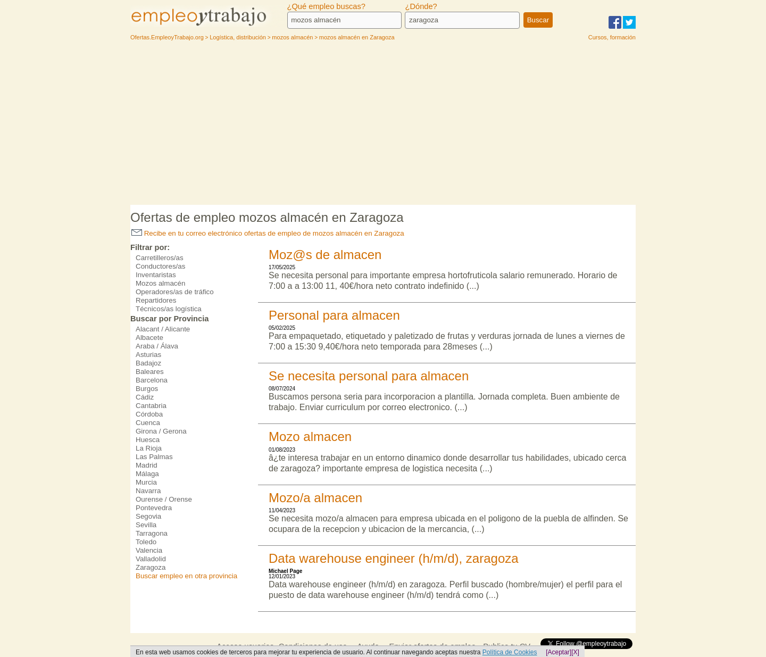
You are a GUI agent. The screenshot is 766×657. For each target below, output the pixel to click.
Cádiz (145, 397)
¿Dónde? (421, 6)
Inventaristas (156, 275)
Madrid (146, 465)
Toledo (146, 542)
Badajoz (148, 363)
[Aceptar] (558, 652)
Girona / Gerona (161, 431)
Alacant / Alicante (163, 329)
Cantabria (151, 406)
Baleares (150, 372)
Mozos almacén (160, 283)
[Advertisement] (383, 125)
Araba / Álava (157, 346)
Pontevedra (154, 508)
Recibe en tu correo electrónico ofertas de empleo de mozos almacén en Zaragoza (267, 233)
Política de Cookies (509, 652)
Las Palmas (154, 457)
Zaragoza (150, 567)
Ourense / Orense (164, 499)
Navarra (148, 491)
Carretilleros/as (160, 258)
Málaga (147, 474)
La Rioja (149, 448)
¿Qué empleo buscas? (326, 6)
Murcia (146, 482)
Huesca (148, 440)
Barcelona (152, 380)
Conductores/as (160, 266)
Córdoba (149, 414)
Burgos (147, 389)
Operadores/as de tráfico (175, 292)
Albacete (149, 338)
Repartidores (156, 300)
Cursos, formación (612, 37)
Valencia (149, 550)
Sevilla (146, 525)
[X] (575, 652)
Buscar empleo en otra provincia (186, 576)
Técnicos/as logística (169, 309)
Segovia (148, 516)
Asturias (148, 355)
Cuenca (148, 423)
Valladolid (151, 559)
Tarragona (152, 533)
